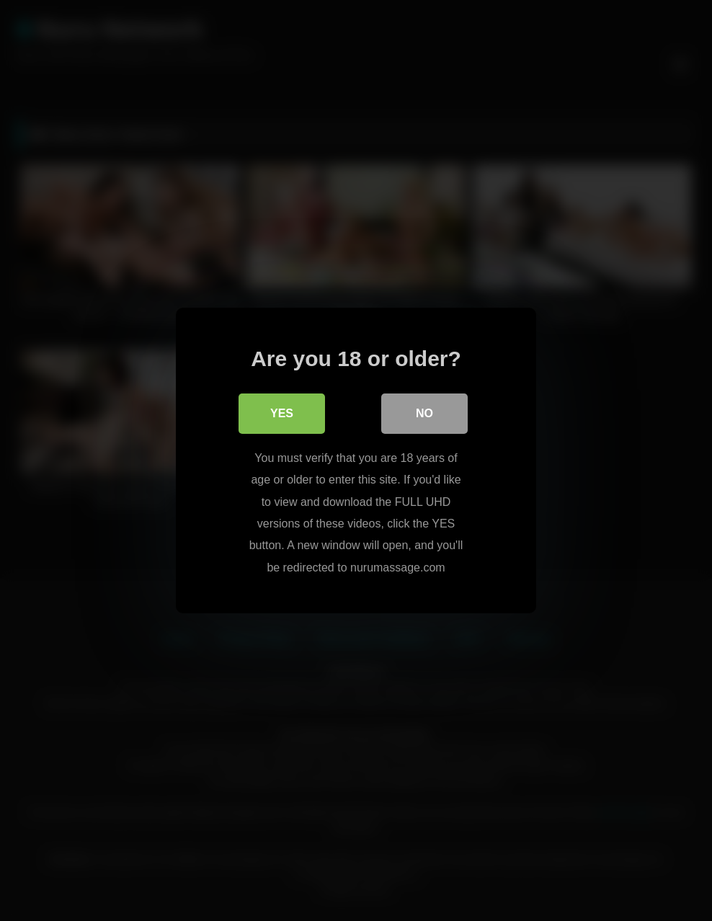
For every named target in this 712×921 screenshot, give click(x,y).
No (424, 413)
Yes (281, 413)
